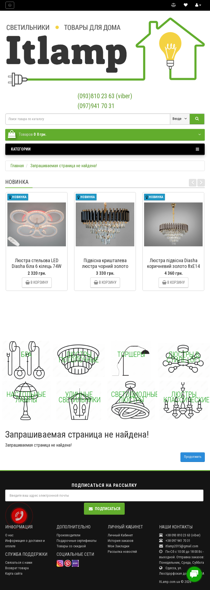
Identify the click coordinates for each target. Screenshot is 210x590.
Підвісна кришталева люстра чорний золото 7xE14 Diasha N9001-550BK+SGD (105, 269)
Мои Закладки (118, 546)
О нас (9, 535)
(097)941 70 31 (96, 106)
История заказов (120, 541)
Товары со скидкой (71, 546)
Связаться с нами (18, 562)
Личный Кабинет (120, 535)
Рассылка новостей (122, 551)
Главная (17, 165)
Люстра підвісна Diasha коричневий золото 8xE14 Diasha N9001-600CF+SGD (173, 266)
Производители (68, 535)
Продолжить (192, 457)
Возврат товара (17, 568)
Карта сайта (13, 573)
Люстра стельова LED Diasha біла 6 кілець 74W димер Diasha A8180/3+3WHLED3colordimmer (40, 269)
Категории (105, 149)
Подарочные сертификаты (77, 541)
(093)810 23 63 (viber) (105, 96)
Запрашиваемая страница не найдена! (63, 165)
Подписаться (104, 509)
